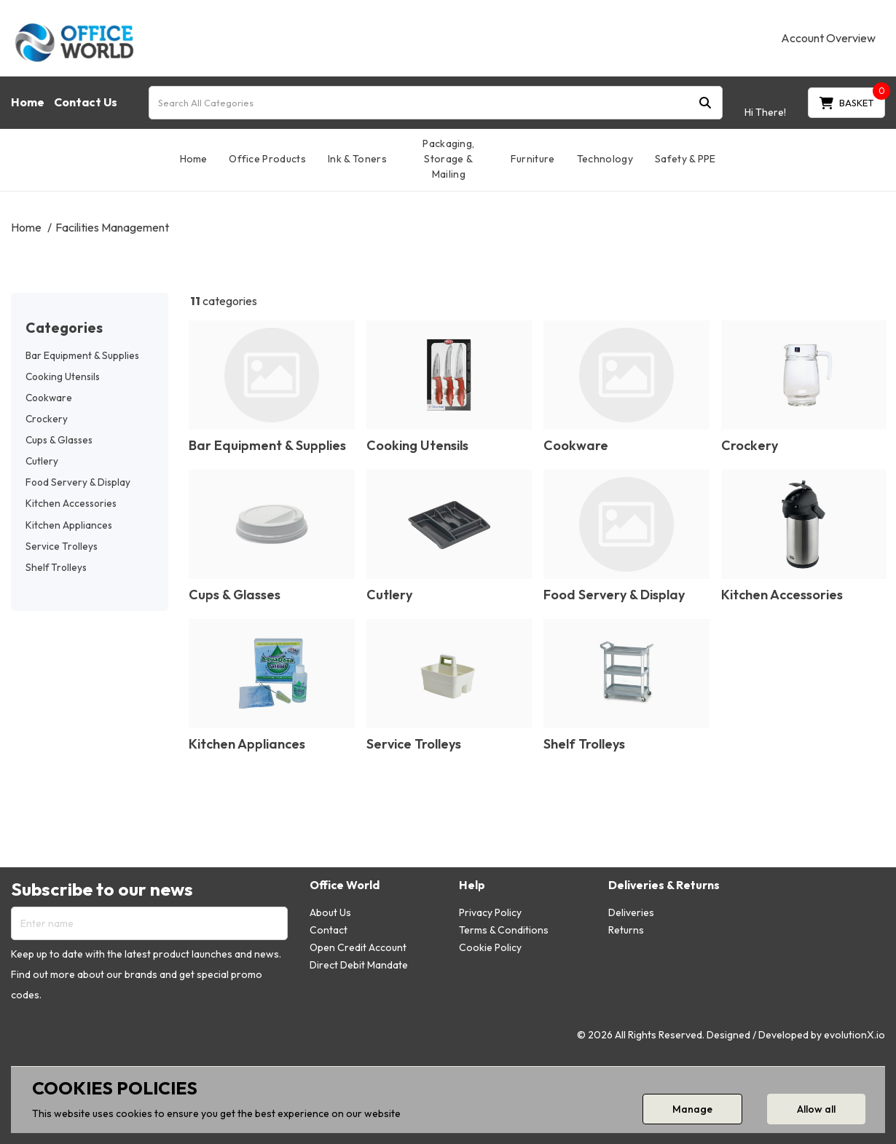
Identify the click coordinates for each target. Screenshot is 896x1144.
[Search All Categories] (436, 102)
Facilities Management (112, 227)
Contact (328, 929)
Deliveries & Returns (664, 885)
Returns (626, 929)
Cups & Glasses (59, 439)
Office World (345, 885)
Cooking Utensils (62, 376)
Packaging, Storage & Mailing (448, 159)
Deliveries (631, 912)
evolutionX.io (854, 1034)
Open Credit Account (358, 947)
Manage (692, 1109)
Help (472, 885)
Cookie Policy (490, 947)
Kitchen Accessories (71, 503)
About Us (330, 912)
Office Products (267, 158)
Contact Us (85, 102)
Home (27, 102)
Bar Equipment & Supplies (82, 355)
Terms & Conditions (504, 929)
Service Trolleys (61, 546)
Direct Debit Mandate (359, 964)
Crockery (46, 418)
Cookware (48, 397)
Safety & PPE (685, 158)
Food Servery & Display (77, 482)
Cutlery (41, 461)
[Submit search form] (705, 102)
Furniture (533, 158)
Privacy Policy (490, 912)
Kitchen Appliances (68, 525)
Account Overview (828, 38)
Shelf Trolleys (56, 567)
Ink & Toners (357, 158)
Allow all (816, 1109)
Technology (605, 158)
